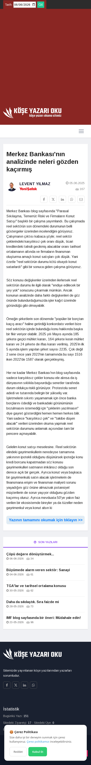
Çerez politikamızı (38, 741)
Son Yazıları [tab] (45, 542)
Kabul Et (37, 752)
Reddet (18, 752)
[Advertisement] (45, 59)
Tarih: (8, 4)
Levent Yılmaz (34, 184)
